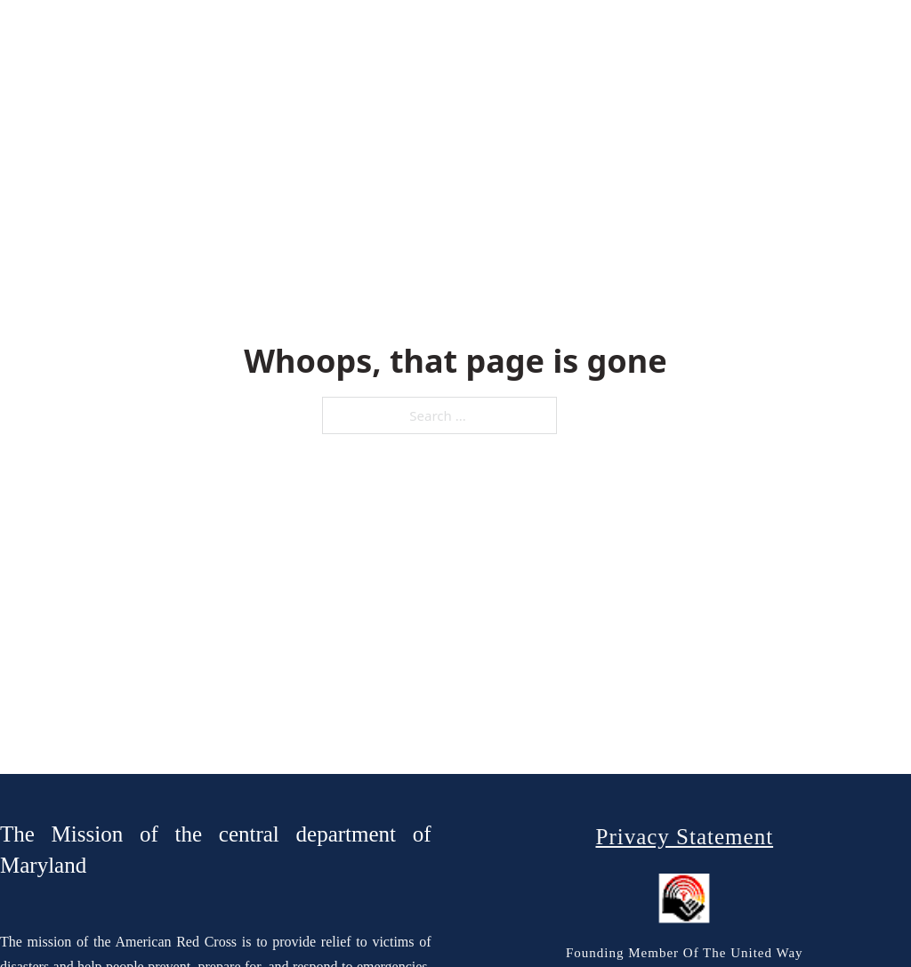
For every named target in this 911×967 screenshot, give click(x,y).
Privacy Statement (684, 837)
